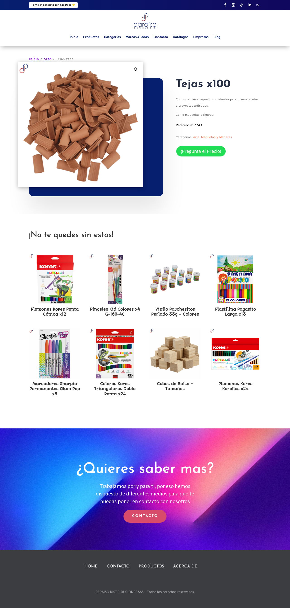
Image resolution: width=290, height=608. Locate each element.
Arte (48, 59)
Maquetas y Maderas (216, 137)
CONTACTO (145, 516)
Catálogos (180, 37)
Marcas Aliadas (137, 37)
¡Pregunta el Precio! (201, 151)
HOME (91, 566)
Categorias (112, 37)
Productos (91, 37)
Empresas (200, 37)
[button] (136, 69)
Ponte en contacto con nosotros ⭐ (53, 4)
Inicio (74, 37)
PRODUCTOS (151, 566)
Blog (216, 37)
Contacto (161, 37)
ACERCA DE (185, 566)
